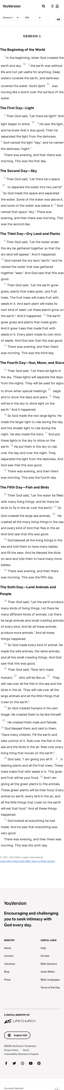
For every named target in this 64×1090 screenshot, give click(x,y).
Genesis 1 (11, 18)
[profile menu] (54, 6)
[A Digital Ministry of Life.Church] (32, 1016)
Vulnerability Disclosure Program (21, 1054)
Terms (26, 1050)
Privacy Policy (11, 1050)
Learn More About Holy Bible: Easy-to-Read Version (27, 861)
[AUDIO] (48, 19)
